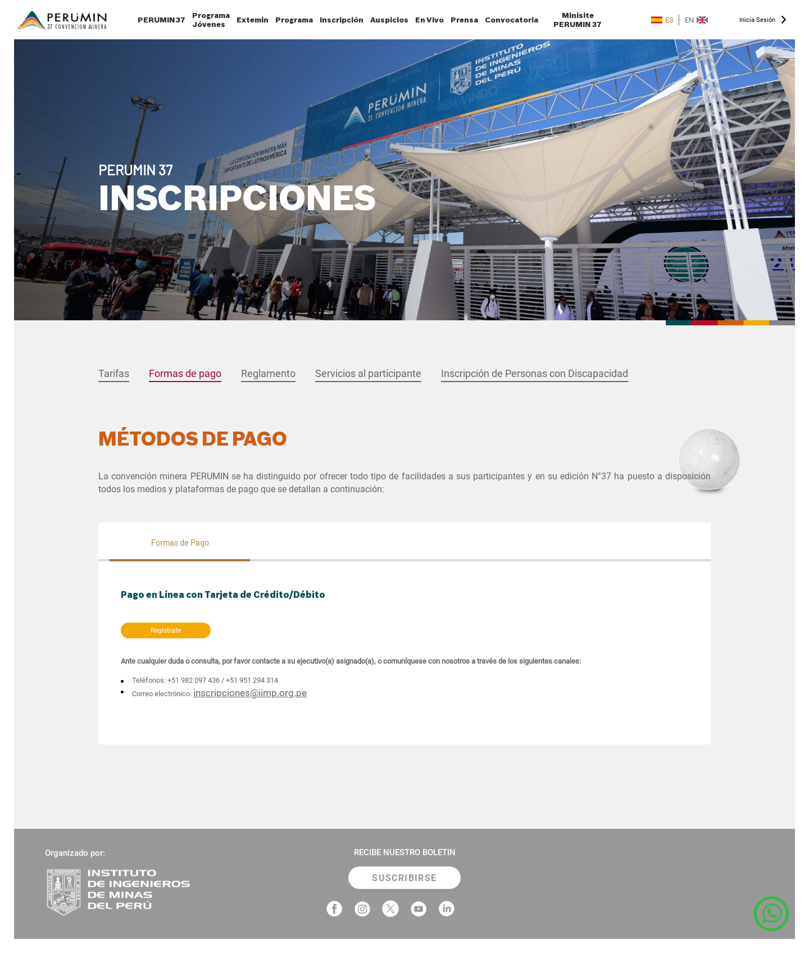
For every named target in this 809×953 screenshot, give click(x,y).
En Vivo (429, 19)
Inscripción (341, 19)
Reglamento (268, 373)
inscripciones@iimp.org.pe (250, 692)
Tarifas (113, 373)
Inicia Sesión (757, 20)
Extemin (253, 19)
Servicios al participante (368, 373)
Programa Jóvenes (211, 20)
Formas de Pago (180, 542)
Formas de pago (185, 373)
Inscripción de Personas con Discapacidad (534, 373)
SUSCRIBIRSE (404, 878)
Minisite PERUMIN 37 (577, 20)
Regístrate (166, 630)
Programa (294, 19)
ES (662, 20)
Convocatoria (511, 19)
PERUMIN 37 (161, 19)
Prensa (464, 19)
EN (696, 20)
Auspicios (389, 19)
